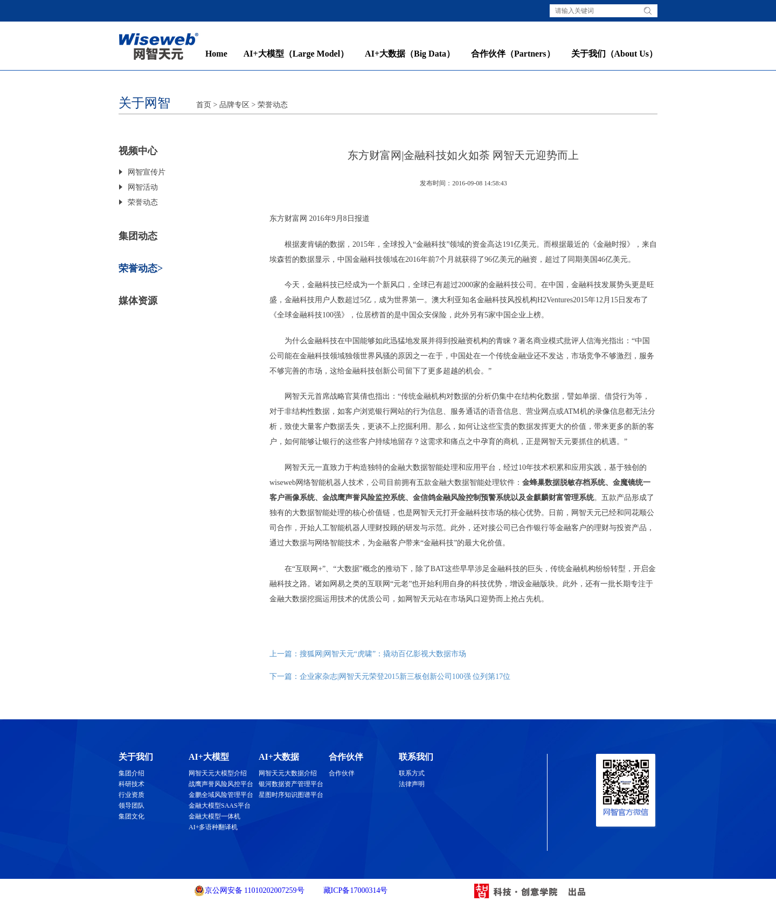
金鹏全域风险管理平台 (221, 795)
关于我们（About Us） (614, 53)
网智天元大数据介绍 (288, 773)
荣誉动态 (273, 105)
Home (216, 53)
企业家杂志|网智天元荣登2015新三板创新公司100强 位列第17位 (405, 676)
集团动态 (138, 236)
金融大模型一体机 (214, 816)
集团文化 (131, 816)
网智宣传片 (146, 172)
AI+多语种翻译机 (213, 827)
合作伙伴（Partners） (513, 53)
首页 (203, 105)
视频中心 (138, 150)
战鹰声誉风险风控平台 (221, 784)
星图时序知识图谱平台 (291, 795)
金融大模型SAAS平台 (220, 805)
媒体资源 (138, 300)
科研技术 (131, 784)
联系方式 (412, 773)
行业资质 (131, 795)
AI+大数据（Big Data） (410, 53)
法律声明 (412, 784)
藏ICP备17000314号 (354, 890)
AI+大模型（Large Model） (296, 53)
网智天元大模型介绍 (218, 773)
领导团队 (131, 805)
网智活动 (143, 187)
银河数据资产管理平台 (291, 784)
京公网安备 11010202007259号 (249, 890)
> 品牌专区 (230, 105)
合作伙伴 (342, 773)
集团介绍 (131, 773)
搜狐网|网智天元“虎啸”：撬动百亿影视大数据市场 (383, 654)
